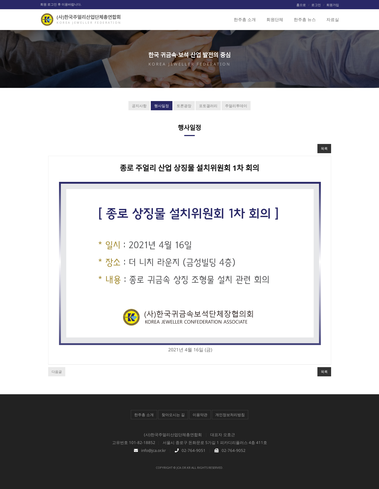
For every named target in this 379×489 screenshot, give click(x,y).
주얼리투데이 (236, 105)
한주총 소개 (144, 414)
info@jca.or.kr (153, 450)
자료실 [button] (332, 19)
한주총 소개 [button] (245, 19)
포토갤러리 (208, 105)
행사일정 (161, 105)
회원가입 (332, 5)
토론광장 (184, 105)
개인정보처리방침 (230, 414)
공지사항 (139, 105)
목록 (324, 148)
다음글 (57, 371)
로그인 (316, 5)
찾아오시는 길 (173, 414)
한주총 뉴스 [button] (305, 19)
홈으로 (301, 5)
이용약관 (200, 414)
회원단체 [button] (274, 19)
